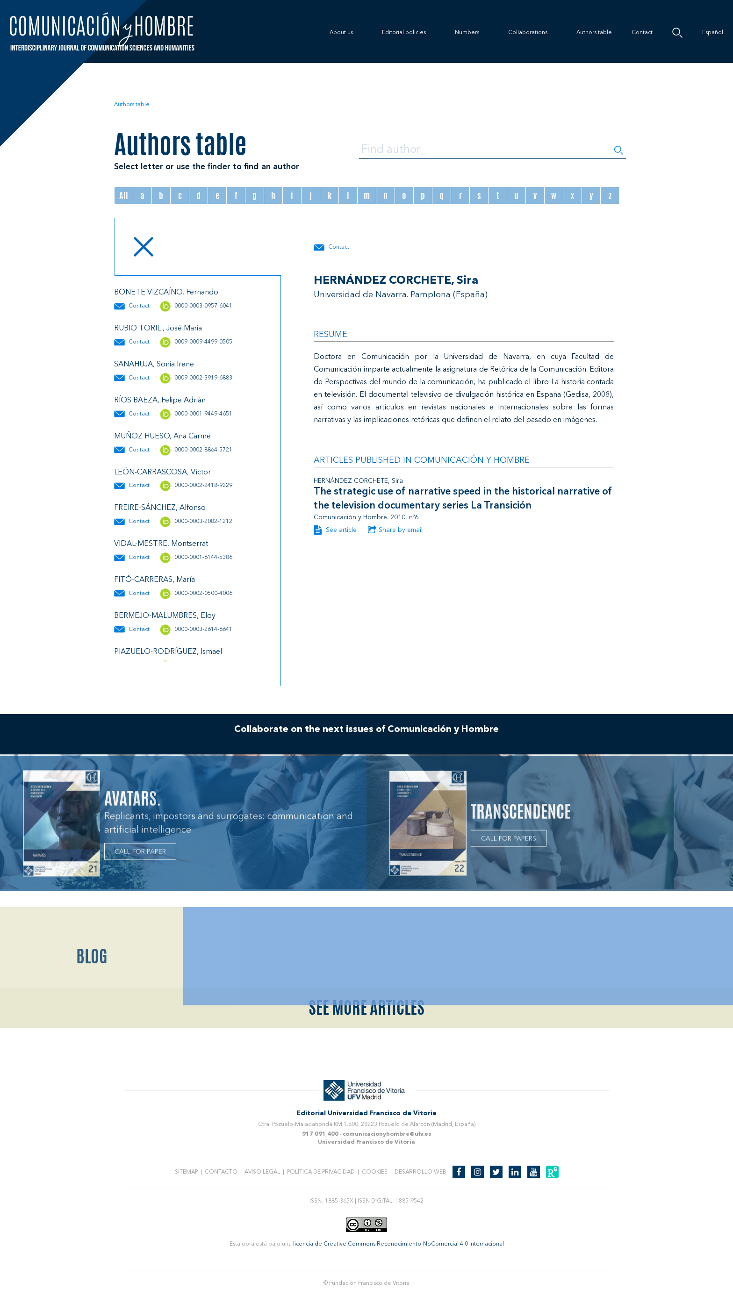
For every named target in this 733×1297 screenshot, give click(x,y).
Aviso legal (262, 1172)
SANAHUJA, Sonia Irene (154, 364)
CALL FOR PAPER (140, 854)
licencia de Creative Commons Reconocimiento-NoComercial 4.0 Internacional (398, 1244)
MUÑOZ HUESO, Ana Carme (162, 436)
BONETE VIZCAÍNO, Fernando (166, 292)
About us (341, 33)
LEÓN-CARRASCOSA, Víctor (162, 472)
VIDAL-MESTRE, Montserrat (161, 544)
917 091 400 (320, 1134)
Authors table (594, 33)
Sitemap (186, 1172)
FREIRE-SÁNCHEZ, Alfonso (160, 508)
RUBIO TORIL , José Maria (158, 328)
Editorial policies (404, 33)
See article (335, 530)
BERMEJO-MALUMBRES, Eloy (165, 616)
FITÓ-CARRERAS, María (154, 580)
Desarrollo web (420, 1172)
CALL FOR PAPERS (508, 840)
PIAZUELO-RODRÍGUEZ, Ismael (168, 652)
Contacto (221, 1172)
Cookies (375, 1172)
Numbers (467, 33)
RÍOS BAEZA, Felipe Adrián (160, 400)
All (123, 195)
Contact (642, 33)
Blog (92, 1000)
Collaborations (527, 33)
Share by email (395, 530)
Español (712, 33)
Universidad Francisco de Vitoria (366, 1142)
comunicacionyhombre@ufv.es (387, 1134)
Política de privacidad (321, 1172)
